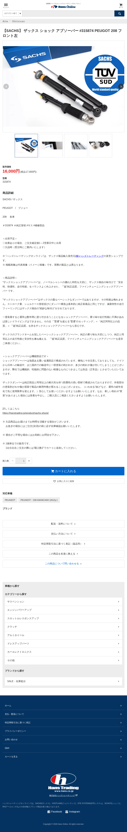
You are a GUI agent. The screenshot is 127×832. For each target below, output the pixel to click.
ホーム (5, 21)
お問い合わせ (63, 739)
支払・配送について (63, 714)
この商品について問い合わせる (63, 563)
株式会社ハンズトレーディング (63, 795)
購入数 (6, 461)
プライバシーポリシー (63, 731)
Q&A (63, 748)
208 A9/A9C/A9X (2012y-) (45, 500)
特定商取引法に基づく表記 (63, 722)
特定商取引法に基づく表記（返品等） (63, 543)
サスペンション (18, 21)
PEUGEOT (10, 500)
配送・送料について (63, 523)
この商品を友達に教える (63, 553)
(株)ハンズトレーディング (89, 256)
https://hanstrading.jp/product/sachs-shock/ (26, 413)
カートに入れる (63, 471)
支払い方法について (63, 533)
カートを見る (63, 756)
